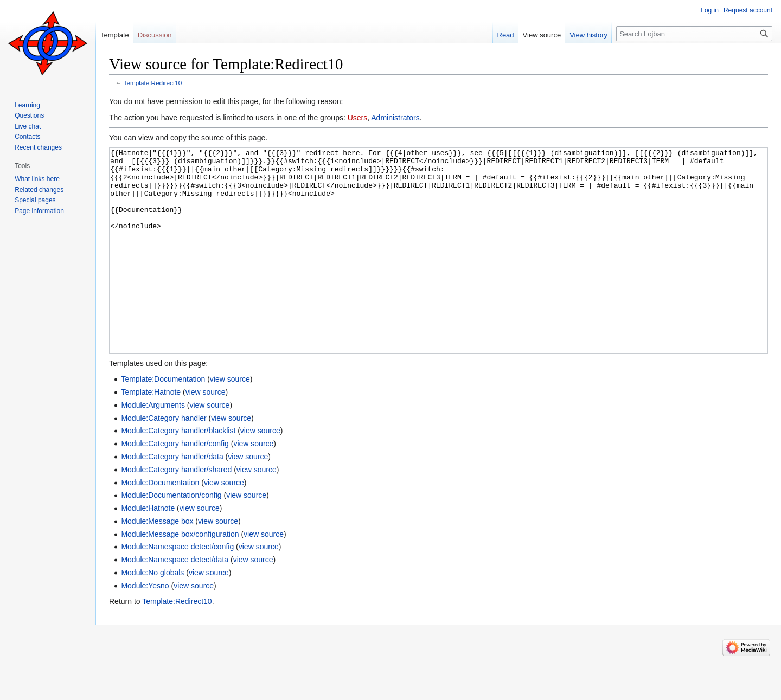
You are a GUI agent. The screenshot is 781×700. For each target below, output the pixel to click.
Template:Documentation (163, 419)
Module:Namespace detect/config (177, 587)
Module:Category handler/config (174, 484)
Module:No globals (152, 613)
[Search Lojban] (694, 33)
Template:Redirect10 (153, 82)
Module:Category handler (163, 458)
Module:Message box (157, 561)
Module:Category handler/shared (176, 510)
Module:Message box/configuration (180, 574)
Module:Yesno (145, 626)
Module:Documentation (160, 523)
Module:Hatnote (148, 548)
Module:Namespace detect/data (174, 600)
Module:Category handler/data (172, 497)
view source (230, 419)
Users (358, 117)
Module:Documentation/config (171, 535)
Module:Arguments (153, 445)
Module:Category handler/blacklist (178, 471)
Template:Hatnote (151, 432)
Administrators (395, 117)
